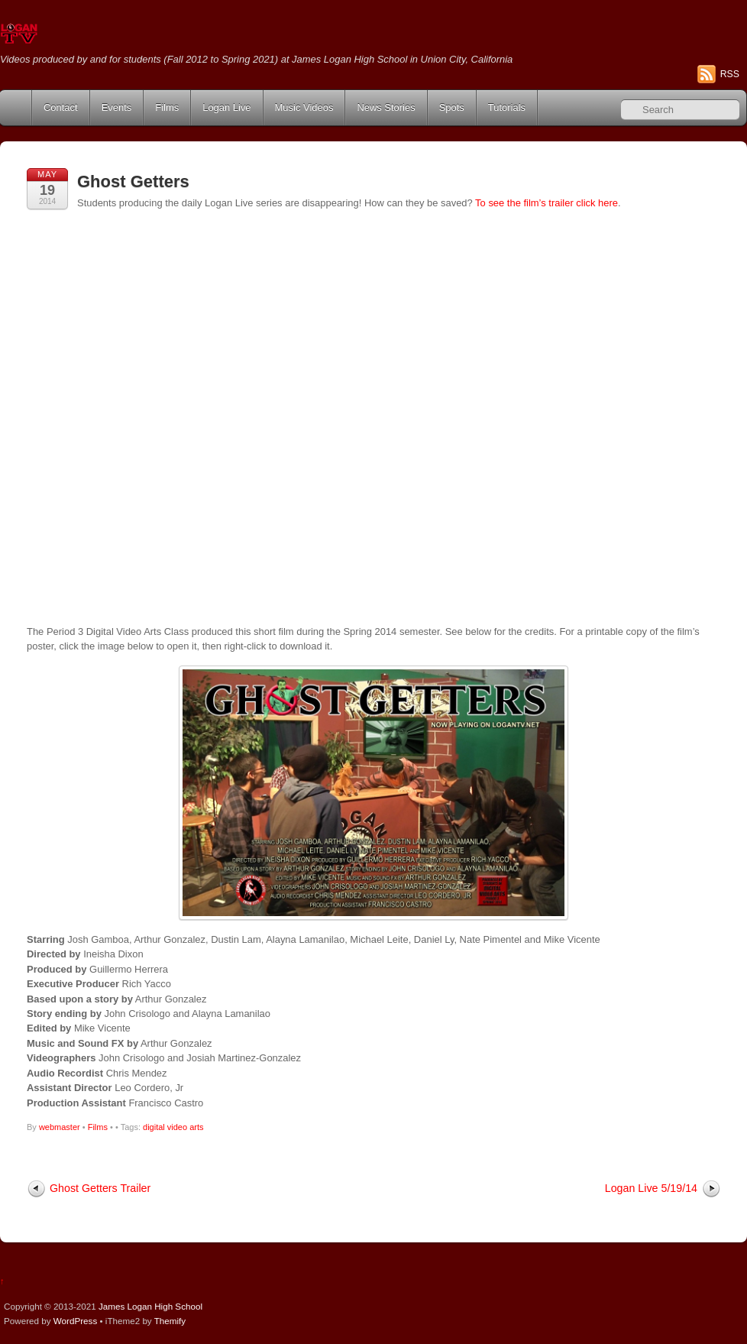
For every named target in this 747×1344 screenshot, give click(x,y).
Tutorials (506, 107)
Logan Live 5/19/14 (651, 1188)
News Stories (386, 107)
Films (167, 107)
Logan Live (226, 107)
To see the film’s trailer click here (546, 203)
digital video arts (173, 1127)
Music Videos (304, 107)
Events (117, 107)
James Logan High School (150, 1306)
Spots (451, 107)
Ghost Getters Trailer (100, 1188)
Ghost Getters (133, 181)
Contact (61, 107)
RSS (729, 74)
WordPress (75, 1321)
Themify (170, 1321)
